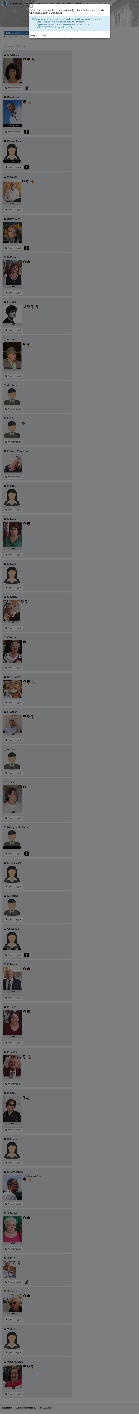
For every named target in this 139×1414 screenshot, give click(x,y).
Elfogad (34, 36)
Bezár (43, 36)
